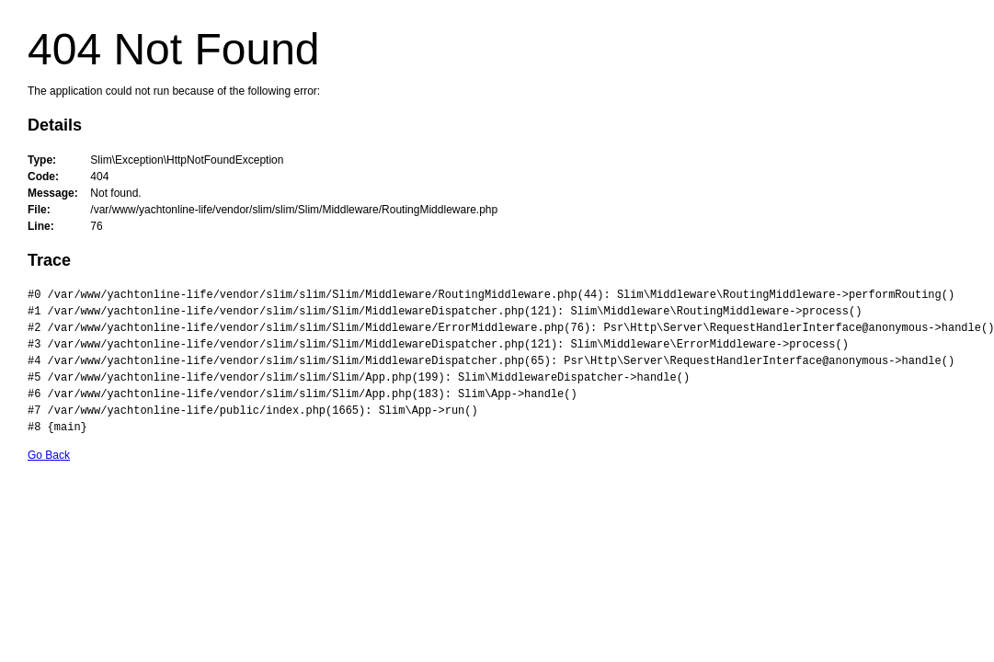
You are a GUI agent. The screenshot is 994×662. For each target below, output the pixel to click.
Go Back (49, 455)
